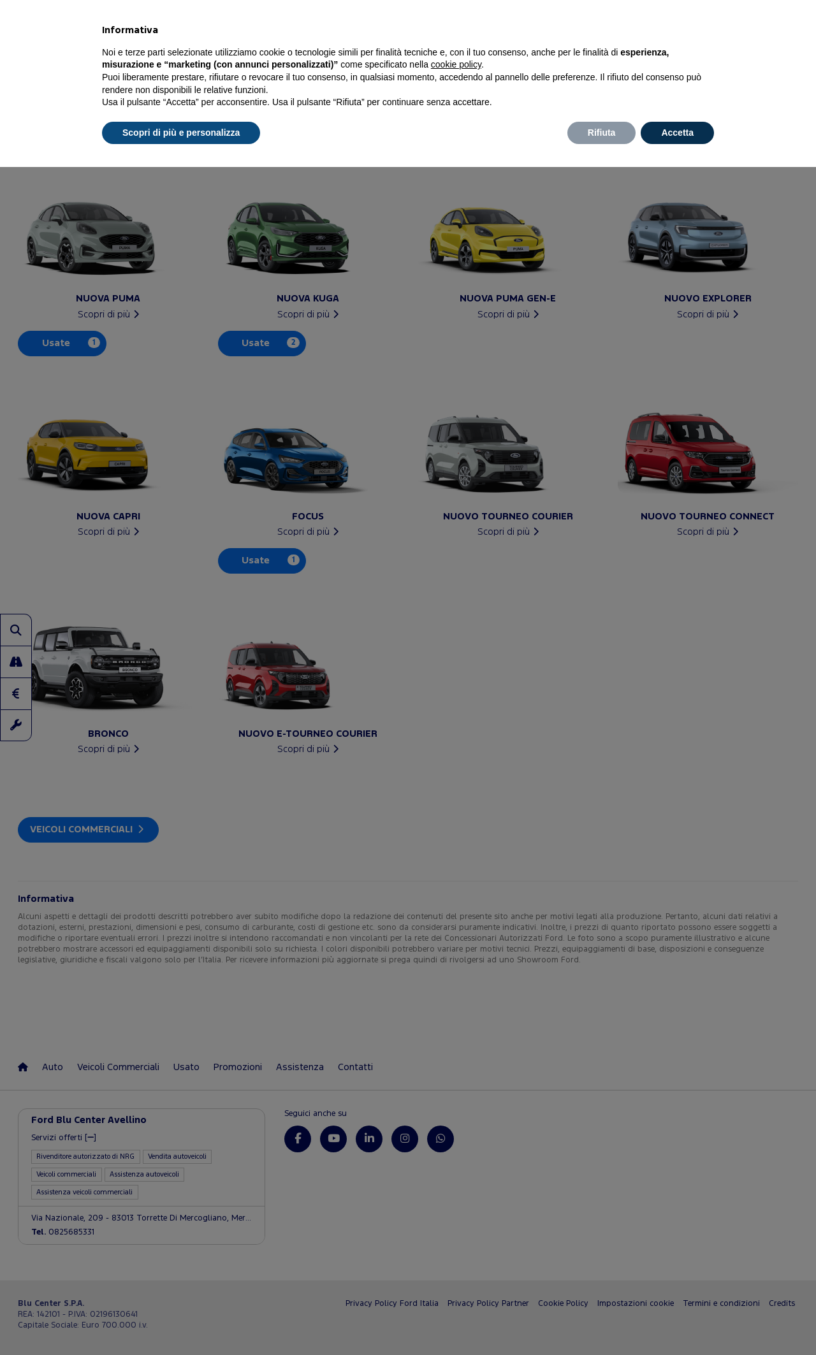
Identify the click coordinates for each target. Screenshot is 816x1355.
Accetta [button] (677, 132)
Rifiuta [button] (602, 132)
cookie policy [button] (456, 64)
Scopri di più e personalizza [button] (181, 132)
